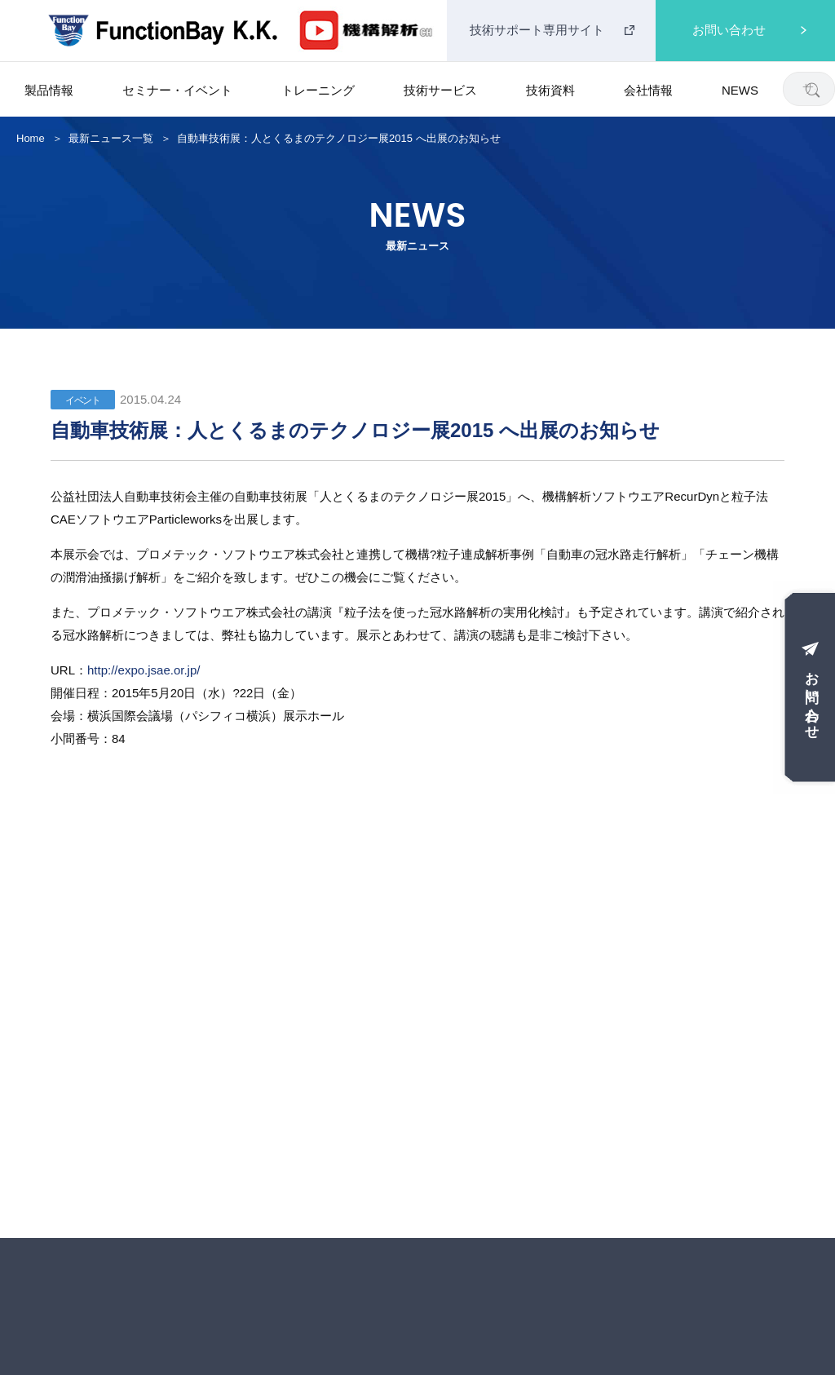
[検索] (811, 89)
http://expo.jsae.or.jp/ (143, 670)
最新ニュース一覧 (110, 138)
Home (30, 138)
